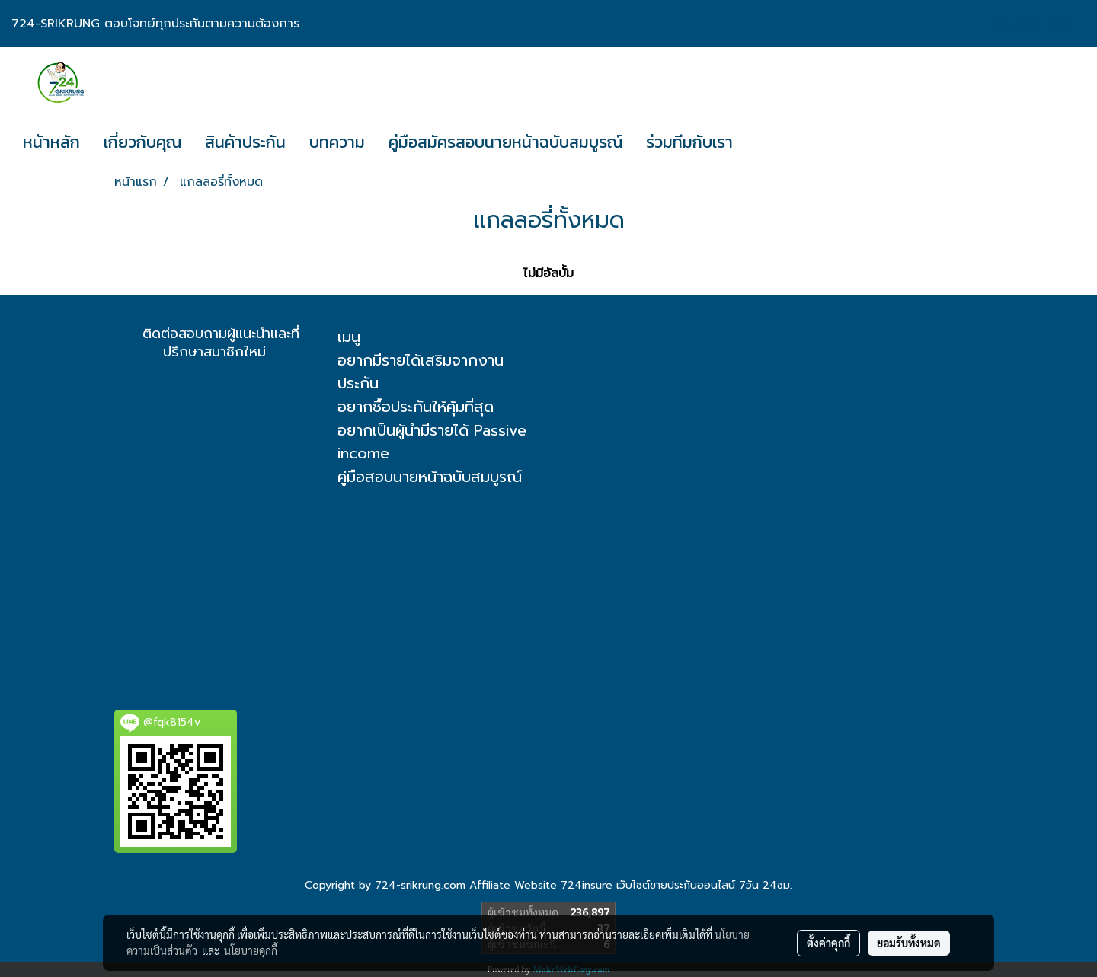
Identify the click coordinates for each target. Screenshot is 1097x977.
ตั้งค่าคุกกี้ (828, 943)
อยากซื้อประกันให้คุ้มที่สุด (415, 406)
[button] (758, 142)
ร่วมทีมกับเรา (689, 142)
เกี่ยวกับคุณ (142, 142)
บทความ (337, 142)
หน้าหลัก (51, 142)
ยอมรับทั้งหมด (909, 943)
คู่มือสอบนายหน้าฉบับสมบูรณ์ (429, 476)
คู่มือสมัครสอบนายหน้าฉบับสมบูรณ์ (505, 142)
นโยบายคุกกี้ (250, 950)
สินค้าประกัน (245, 142)
